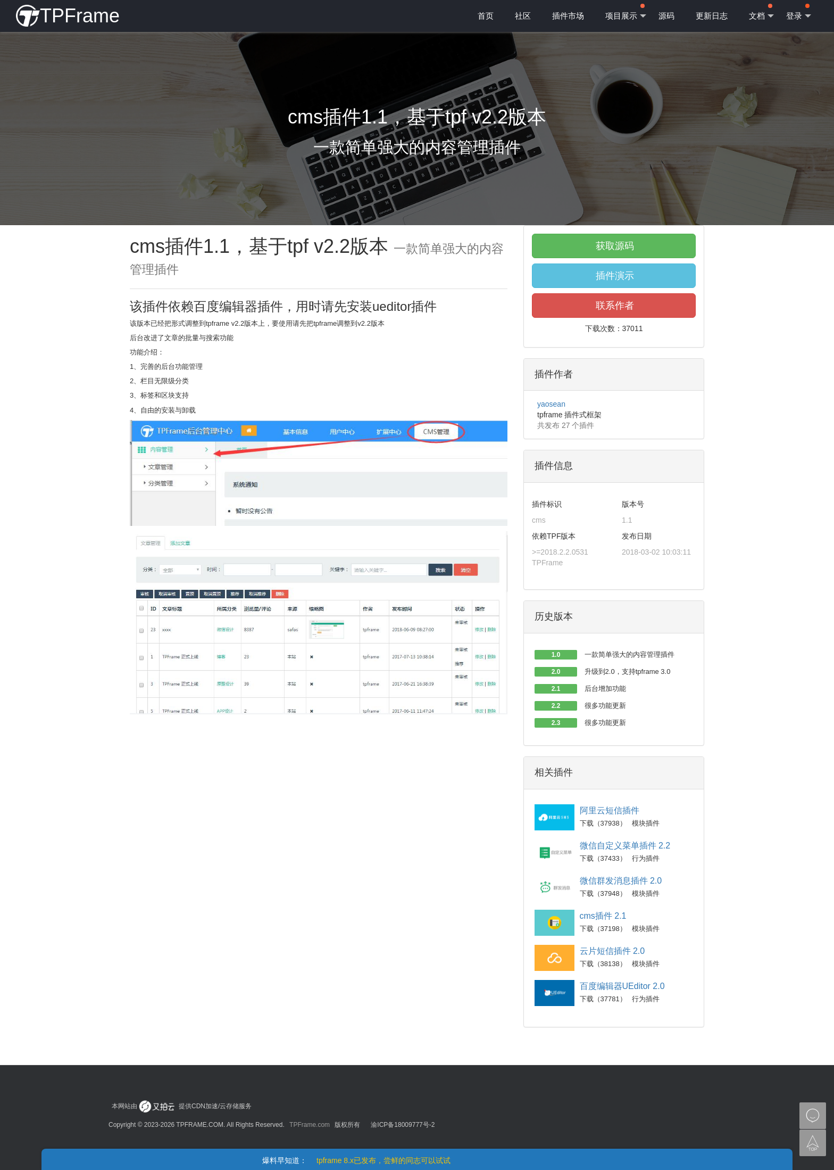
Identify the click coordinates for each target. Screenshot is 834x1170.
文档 (761, 12)
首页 (486, 15)
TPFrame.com (309, 1124)
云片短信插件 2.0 (612, 950)
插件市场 (568, 15)
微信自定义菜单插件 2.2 (625, 845)
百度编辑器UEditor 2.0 (622, 986)
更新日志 (712, 15)
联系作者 (613, 305)
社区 (523, 15)
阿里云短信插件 (609, 810)
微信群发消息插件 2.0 (621, 880)
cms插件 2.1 (603, 915)
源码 (666, 15)
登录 (798, 12)
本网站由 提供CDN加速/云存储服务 (182, 1106)
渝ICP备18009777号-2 (403, 1124)
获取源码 (613, 246)
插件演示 (613, 275)
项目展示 (625, 12)
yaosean (551, 404)
